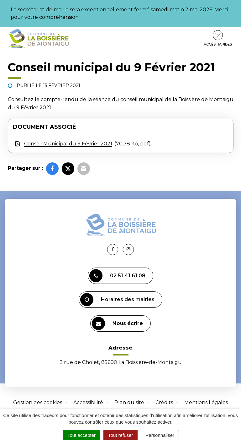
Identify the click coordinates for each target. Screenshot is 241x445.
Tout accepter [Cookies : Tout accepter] (81, 435)
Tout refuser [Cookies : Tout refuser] (120, 435)
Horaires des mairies (117, 299)
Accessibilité (88, 402)
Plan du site (129, 402)
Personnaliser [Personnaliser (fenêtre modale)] (159, 435)
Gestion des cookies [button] (37, 402)
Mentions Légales (206, 402)
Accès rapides (218, 38)
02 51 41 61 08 (117, 275)
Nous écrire (117, 323)
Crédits (164, 402)
